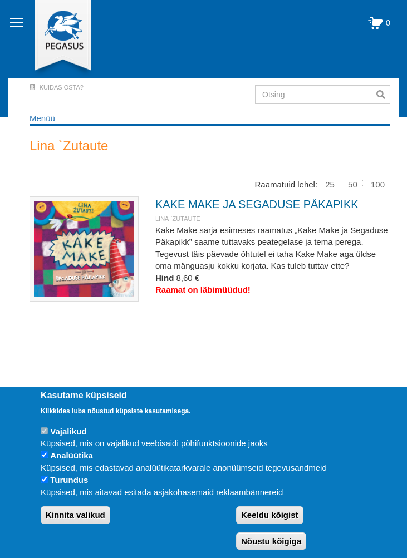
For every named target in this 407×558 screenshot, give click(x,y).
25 (330, 184)
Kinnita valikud (75, 515)
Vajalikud (68, 431)
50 (352, 184)
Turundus (69, 480)
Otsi (383, 94)
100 (378, 184)
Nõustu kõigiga (271, 541)
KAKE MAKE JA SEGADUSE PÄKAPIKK (257, 204)
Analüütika (71, 455)
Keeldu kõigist (269, 515)
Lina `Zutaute (177, 218)
